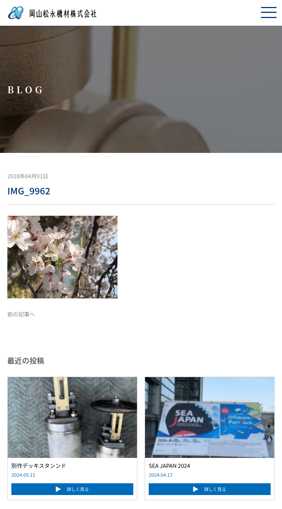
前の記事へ (21, 314)
